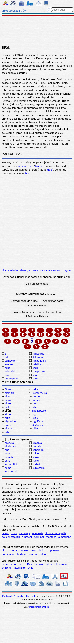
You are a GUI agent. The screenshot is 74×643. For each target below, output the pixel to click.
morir (14, 533)
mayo (39, 564)
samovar (10, 360)
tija (27, 173)
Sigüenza (37, 425)
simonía (37, 443)
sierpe (36, 396)
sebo (7, 368)
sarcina (9, 364)
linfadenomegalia (55, 533)
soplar (36, 457)
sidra (35, 389)
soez (7, 453)
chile (30, 567)
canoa (13, 550)
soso (7, 460)
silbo (7, 432)
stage (35, 460)
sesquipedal (12, 378)
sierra (8, 400)
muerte (23, 550)
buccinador (8, 554)
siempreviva (39, 393)
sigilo (35, 414)
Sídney (9, 389)
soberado (38, 450)
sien (7, 396)
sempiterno (39, 371)
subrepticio (11, 464)
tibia (49, 169)
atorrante (20, 567)
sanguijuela (39, 360)
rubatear (27, 537)
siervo (36, 400)
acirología (37, 533)
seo (7, 375)
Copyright (31, 595)
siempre (9, 393)
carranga (24, 533)
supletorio (38, 468)
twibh (38, 166)
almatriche (64, 537)
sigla (7, 418)
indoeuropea (25, 166)
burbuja (21, 554)
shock (35, 378)
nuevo (21, 564)
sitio (13, 564)
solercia (37, 453)
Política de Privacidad (13, 595)
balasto (43, 550)
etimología (60, 564)
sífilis (35, 407)
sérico (35, 375)
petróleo (55, 550)
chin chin (7, 567)
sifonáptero (39, 410)
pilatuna (33, 554)
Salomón (37, 357)
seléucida (10, 371)
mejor (5, 564)
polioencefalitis (11, 537)
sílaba (8, 428)
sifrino (8, 414)
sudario (36, 464)
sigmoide (10, 421)
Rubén (48, 564)
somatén (10, 457)
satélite (36, 364)
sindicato (10, 446)
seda (35, 368)
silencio (9, 443)
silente (44, 554)
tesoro (33, 550)
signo (8, 425)
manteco (51, 537)
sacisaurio (38, 353)
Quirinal (39, 537)
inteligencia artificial (39, 606)
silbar (35, 428)
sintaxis (36, 446)
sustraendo (11, 471)
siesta (35, 403)
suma (8, 468)
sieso (8, 403)
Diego (30, 564)
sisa (7, 450)
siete (7, 407)
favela (5, 533)
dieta (5, 550)
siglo (35, 418)
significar (37, 421)
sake (7, 357)
